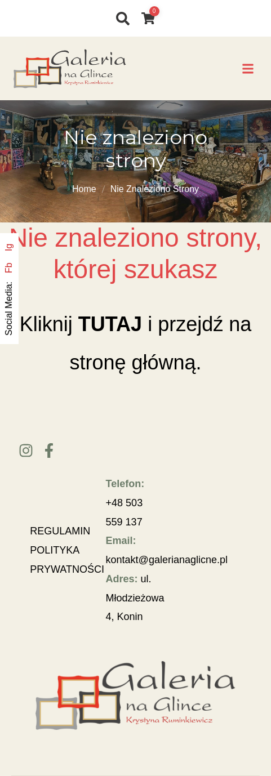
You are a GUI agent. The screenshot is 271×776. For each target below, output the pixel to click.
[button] (248, 68)
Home (84, 189)
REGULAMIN (60, 531)
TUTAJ (110, 324)
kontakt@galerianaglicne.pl (167, 559)
